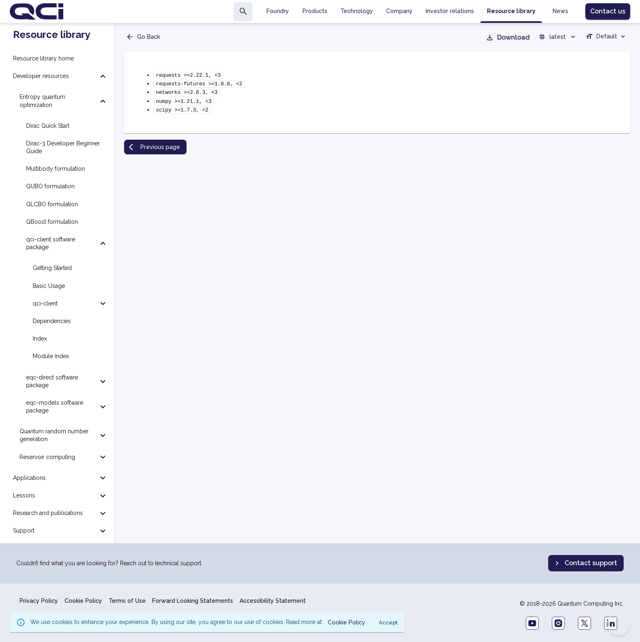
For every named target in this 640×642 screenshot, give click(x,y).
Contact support (585, 563)
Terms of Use (127, 600)
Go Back (143, 37)
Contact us (607, 11)
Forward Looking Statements (192, 600)
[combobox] (606, 37)
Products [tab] (314, 11)
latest (557, 37)
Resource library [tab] (511, 11)
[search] (243, 11)
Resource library (51, 34)
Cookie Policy (83, 600)
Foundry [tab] (278, 11)
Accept (388, 623)
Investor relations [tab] (450, 11)
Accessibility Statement (273, 600)
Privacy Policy (39, 600)
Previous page (154, 143)
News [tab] (560, 11)
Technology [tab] (356, 11)
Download (508, 37)
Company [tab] (399, 11)
